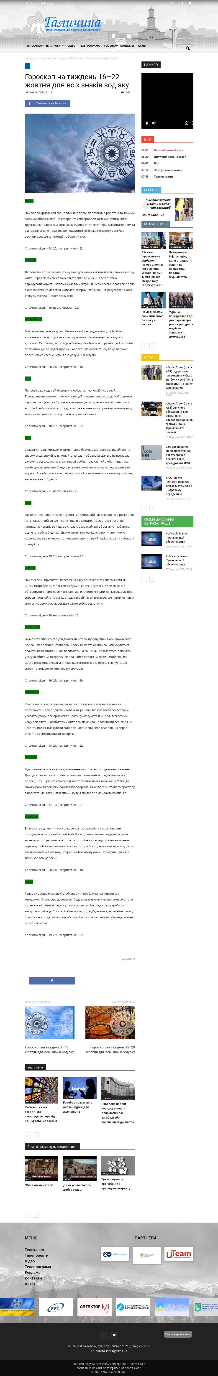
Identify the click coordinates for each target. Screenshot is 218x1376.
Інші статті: (36, 1067)
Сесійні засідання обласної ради (159, 521)
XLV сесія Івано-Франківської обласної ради (176, 537)
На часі (30, 1101)
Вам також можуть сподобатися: (52, 1147)
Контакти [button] (127, 45)
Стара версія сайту (178, 1334)
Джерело (128, 958)
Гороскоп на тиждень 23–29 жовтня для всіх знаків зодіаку (110, 1049)
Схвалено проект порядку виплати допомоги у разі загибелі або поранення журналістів (117, 1113)
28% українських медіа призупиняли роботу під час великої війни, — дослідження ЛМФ (178, 455)
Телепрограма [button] (90, 45)
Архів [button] (142, 45)
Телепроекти (56, 45)
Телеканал (35, 45)
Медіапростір (110, 1173)
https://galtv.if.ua (113, 1368)
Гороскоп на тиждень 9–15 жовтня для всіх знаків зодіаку (49, 1049)
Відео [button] (71, 45)
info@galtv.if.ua (116, 1351)
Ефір (147, 139)
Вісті (28, 1179)
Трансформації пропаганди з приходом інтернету (115, 1184)
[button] (187, 48)
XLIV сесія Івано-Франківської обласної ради (177, 560)
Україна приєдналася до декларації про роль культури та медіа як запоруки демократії (181, 324)
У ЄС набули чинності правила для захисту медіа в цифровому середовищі (179, 486)
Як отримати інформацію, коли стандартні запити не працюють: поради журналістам (180, 265)
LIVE (173, 3)
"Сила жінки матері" (39, 1185)
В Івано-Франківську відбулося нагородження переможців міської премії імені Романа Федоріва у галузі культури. (152, 269)
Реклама (111, 45)
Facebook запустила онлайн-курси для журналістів (77, 1107)
